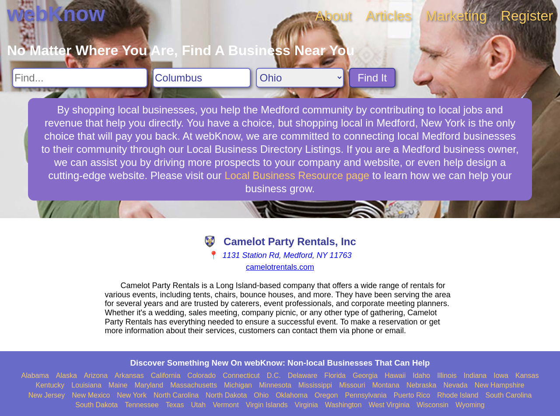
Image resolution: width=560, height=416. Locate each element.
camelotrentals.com (280, 267)
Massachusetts (193, 385)
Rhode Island (457, 395)
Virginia (306, 405)
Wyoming (470, 405)
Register (527, 16)
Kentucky (50, 385)
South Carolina (509, 395)
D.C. (274, 375)
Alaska (66, 375)
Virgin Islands (267, 405)
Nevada (455, 385)
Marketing (456, 16)
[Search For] (79, 78)
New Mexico (91, 395)
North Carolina (176, 395)
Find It (372, 78)
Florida (335, 375)
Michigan (238, 385)
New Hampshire (500, 385)
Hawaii (395, 375)
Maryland (148, 385)
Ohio (261, 395)
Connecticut (241, 375)
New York (132, 395)
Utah (198, 405)
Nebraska (421, 385)
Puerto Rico (412, 395)
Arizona (96, 375)
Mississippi (315, 385)
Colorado (201, 375)
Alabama (35, 375)
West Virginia (389, 405)
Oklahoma (292, 395)
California (166, 375)
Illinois (446, 375)
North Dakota (226, 395)
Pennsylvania (365, 395)
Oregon (326, 395)
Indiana (475, 375)
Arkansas (129, 375)
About (333, 16)
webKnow (56, 13)
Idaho (421, 375)
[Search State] (300, 78)
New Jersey (46, 395)
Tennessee (141, 405)
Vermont (226, 405)
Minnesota (275, 385)
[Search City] (202, 78)
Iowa (501, 375)
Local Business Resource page (296, 175)
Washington (343, 405)
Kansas (527, 375)
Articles (388, 16)
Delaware (303, 375)
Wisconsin (432, 405)
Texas (175, 405)
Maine (118, 385)
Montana (385, 385)
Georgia (365, 375)
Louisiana (86, 385)
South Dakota (96, 405)
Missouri (352, 385)
